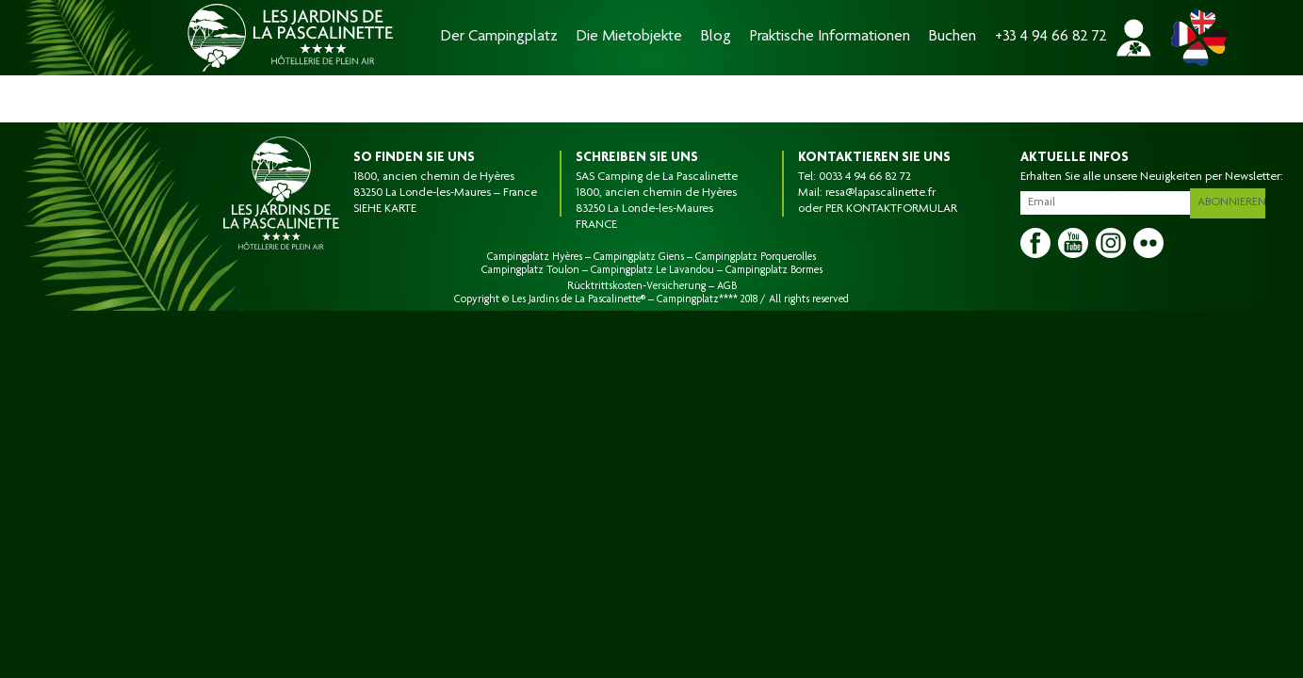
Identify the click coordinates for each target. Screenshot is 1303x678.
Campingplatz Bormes (774, 270)
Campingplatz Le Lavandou (652, 270)
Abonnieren (1232, 199)
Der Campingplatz (499, 37)
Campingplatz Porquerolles (755, 257)
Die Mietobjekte (629, 37)
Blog (716, 37)
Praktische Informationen (830, 37)
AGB (727, 286)
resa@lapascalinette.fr (880, 193)
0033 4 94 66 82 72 (865, 177)
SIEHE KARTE (384, 209)
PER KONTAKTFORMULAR (891, 209)
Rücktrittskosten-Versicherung (636, 286)
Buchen (952, 37)
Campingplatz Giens (639, 257)
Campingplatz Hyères (534, 257)
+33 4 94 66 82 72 (1051, 37)
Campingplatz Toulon (530, 270)
